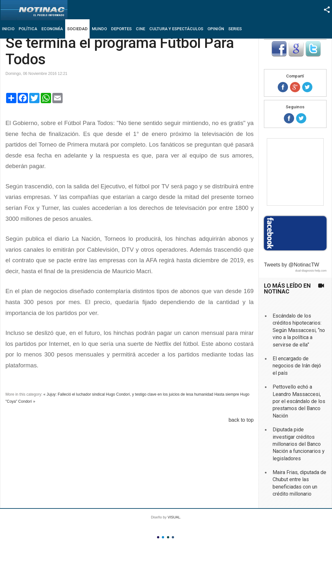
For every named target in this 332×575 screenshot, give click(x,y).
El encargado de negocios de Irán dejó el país (297, 365)
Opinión (215, 28)
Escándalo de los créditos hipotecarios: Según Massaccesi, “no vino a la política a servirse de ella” (299, 330)
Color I (158, 537)
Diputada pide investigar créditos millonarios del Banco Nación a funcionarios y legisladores (299, 444)
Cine (140, 28)
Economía (52, 28)
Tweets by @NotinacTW (291, 264)
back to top (241, 420)
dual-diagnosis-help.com (311, 270)
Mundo (99, 28)
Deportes (121, 28)
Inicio (8, 28)
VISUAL (174, 517)
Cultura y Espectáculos (176, 28)
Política (28, 28)
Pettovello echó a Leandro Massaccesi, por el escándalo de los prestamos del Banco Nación (299, 401)
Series (235, 28)
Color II (163, 537)
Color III (168, 537)
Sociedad (77, 28)
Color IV (173, 537)
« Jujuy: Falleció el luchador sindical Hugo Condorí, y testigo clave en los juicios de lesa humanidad (128, 394)
